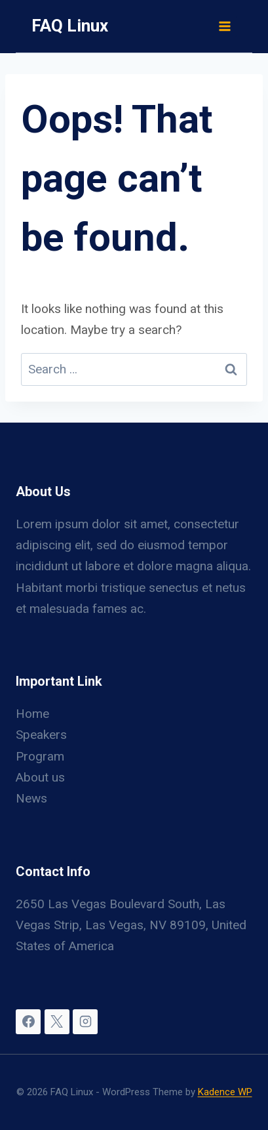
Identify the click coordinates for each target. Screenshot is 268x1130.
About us (40, 777)
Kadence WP (225, 1092)
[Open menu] (224, 26)
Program (40, 756)
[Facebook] (28, 1021)
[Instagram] (85, 1021)
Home (32, 713)
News (31, 798)
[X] (57, 1021)
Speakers (41, 734)
